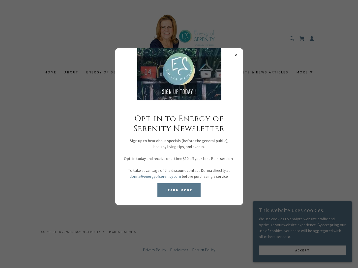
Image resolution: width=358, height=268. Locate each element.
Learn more (179, 190)
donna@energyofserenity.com (155, 176)
